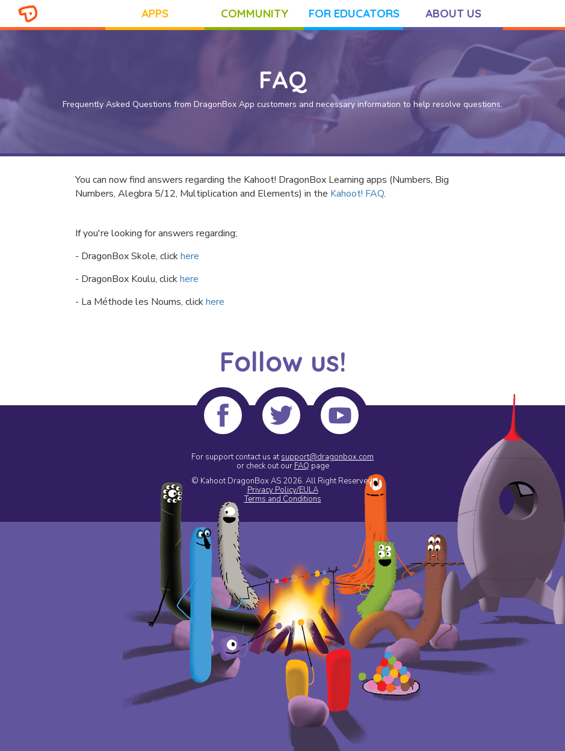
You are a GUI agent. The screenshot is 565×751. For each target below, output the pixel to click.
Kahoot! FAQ (357, 193)
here (190, 256)
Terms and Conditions (282, 499)
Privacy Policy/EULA (282, 490)
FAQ (301, 466)
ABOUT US (453, 13)
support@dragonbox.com (327, 457)
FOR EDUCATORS (354, 13)
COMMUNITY (255, 13)
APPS (154, 13)
